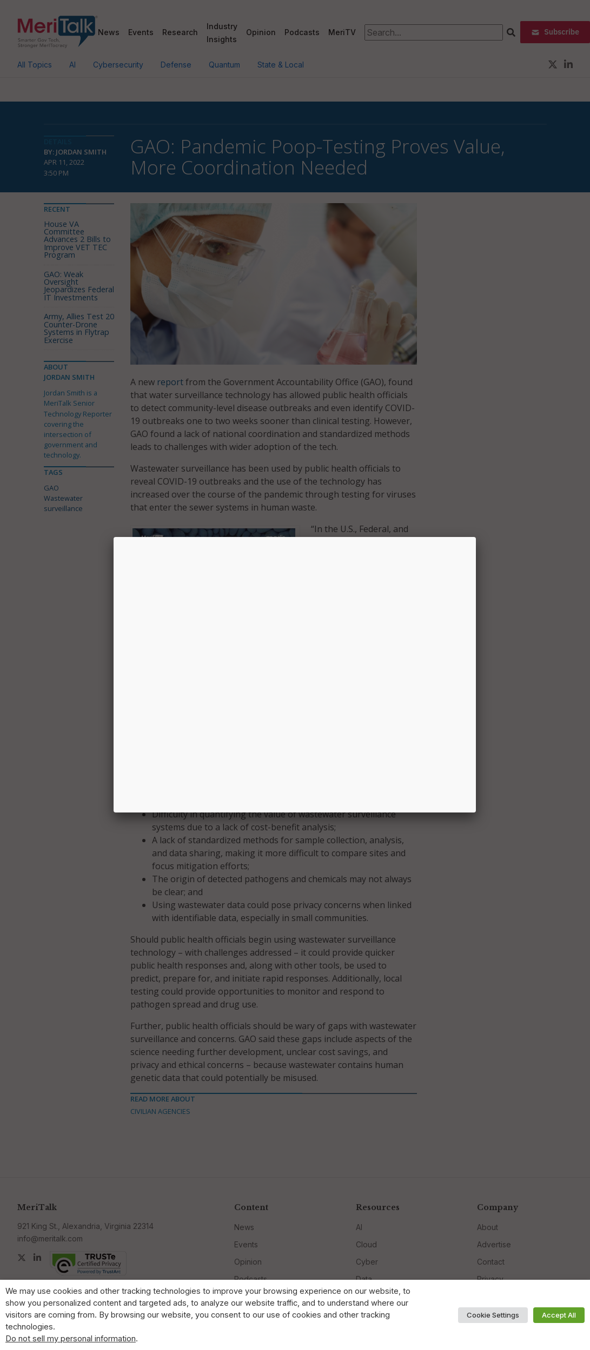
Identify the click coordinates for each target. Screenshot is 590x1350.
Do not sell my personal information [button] (70, 1339)
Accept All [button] (559, 1315)
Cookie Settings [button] (493, 1315)
